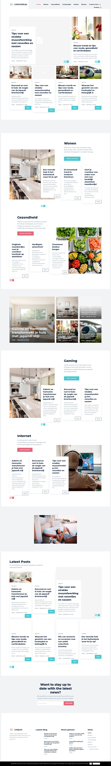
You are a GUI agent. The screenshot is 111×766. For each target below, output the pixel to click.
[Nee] (109, 764)
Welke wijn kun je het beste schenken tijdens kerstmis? (76, 749)
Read (28, 107)
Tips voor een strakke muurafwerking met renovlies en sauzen (22, 40)
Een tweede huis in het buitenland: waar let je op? (50, 173)
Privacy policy (96, 763)
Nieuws (13, 30)
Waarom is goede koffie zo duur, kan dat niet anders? (76, 735)
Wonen (84, 633)
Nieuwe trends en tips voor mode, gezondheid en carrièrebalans (86, 48)
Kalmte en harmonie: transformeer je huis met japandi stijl (49, 394)
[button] (97, 7)
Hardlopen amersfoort (37, 245)
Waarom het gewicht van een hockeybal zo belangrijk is (90, 89)
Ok (90, 763)
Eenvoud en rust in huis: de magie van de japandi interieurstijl (19, 89)
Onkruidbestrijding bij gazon (76, 742)
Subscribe (68, 703)
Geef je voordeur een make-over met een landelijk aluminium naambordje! (91, 177)
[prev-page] (65, 61)
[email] (50, 703)
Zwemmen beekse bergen (57, 246)
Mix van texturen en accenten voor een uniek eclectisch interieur (66, 641)
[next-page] (68, 61)
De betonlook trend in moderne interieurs (70, 173)
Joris (13, 61)
